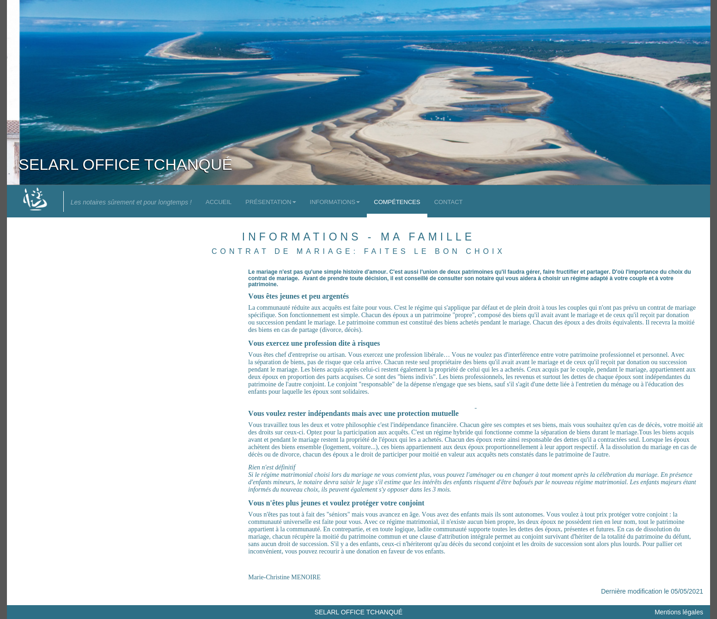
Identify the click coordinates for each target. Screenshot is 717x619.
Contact (448, 201)
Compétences (397, 201)
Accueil (218, 201)
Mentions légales (679, 612)
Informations (335, 201)
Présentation (270, 201)
